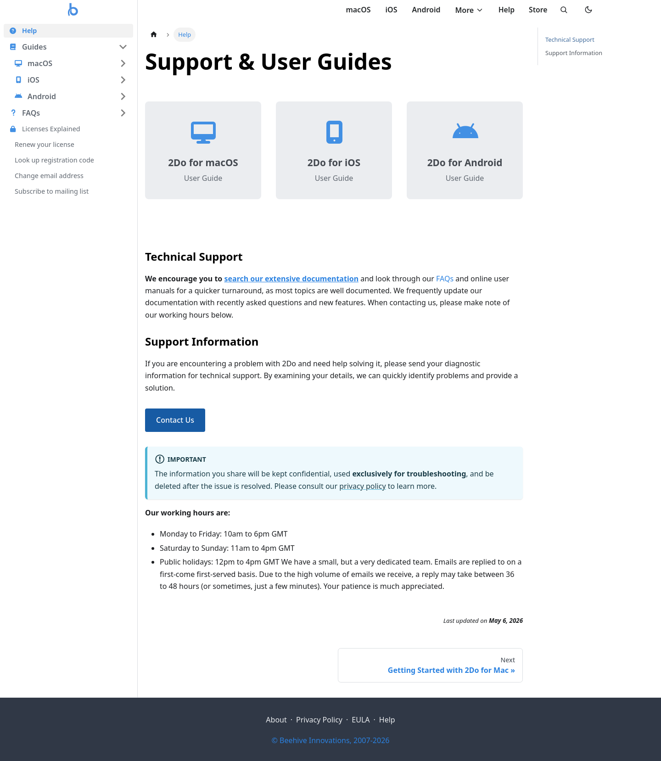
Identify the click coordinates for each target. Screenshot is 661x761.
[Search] (563, 10)
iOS (389, 10)
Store (536, 10)
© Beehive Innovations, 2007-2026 (331, 740)
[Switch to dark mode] (588, 10)
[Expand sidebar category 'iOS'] (123, 80)
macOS (355, 10)
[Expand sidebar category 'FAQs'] (123, 113)
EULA (361, 720)
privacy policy (362, 486)
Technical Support (569, 39)
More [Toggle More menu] (467, 10)
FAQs (445, 279)
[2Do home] (73, 10)
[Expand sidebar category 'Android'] (123, 96)
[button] (68, 46)
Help (504, 10)
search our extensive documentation (291, 279)
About (276, 720)
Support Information (573, 53)
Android (423, 10)
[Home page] (153, 35)
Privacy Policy (319, 720)
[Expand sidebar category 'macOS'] (123, 63)
